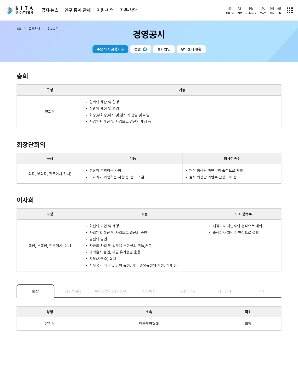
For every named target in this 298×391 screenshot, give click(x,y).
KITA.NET (18, 10)
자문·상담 (128, 10)
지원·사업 (105, 10)
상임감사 (224, 291)
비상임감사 (187, 291)
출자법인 (164, 49)
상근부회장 (73, 291)
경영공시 (52, 28)
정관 (140, 49)
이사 (262, 291)
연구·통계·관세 (78, 10)
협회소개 (34, 28)
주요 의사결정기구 (110, 49)
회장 (35, 291)
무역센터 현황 (191, 49)
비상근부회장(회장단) (111, 291)
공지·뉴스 (49, 10)
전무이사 (149, 291)
